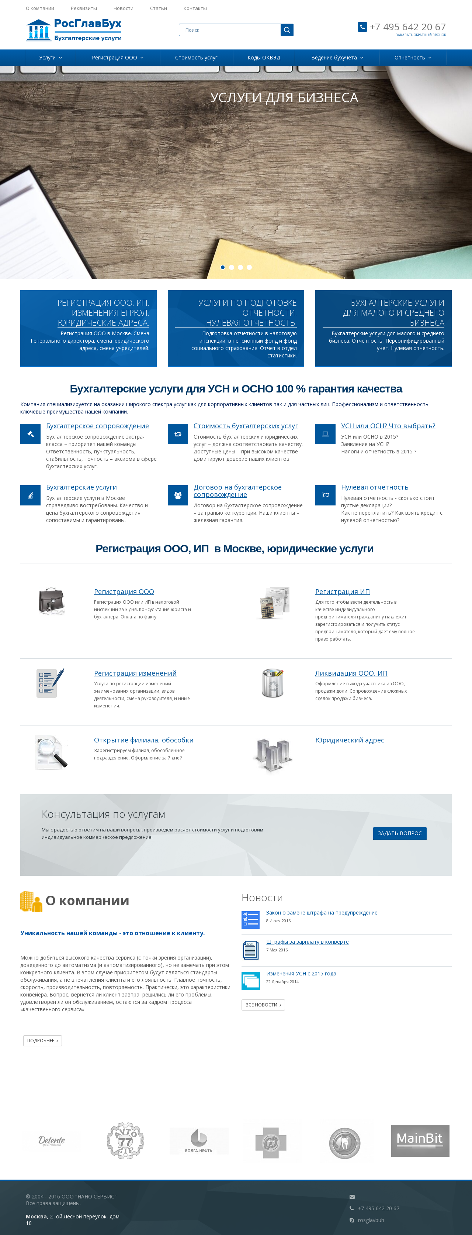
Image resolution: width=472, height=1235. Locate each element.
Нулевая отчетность (375, 487)
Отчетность (413, 57)
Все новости (263, 1005)
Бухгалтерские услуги (81, 487)
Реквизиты (84, 8)
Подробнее (42, 1040)
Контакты (195, 8)
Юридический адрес (349, 739)
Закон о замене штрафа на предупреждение (322, 912)
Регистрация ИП (342, 591)
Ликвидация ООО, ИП (351, 673)
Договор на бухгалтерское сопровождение (238, 491)
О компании (40, 8)
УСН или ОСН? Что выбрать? (388, 425)
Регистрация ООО (117, 57)
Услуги (50, 57)
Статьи (158, 8)
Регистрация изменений (135, 673)
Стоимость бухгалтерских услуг (246, 425)
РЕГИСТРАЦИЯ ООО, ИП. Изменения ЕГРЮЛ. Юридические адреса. (103, 313)
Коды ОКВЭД (263, 57)
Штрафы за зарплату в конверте (307, 941)
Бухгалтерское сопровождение (97, 425)
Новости (123, 8)
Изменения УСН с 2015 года (301, 973)
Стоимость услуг (196, 57)
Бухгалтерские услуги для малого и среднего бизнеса (393, 313)
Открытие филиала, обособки (144, 739)
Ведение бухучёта (337, 57)
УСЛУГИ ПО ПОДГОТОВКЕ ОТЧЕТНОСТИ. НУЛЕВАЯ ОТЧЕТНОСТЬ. (247, 313)
